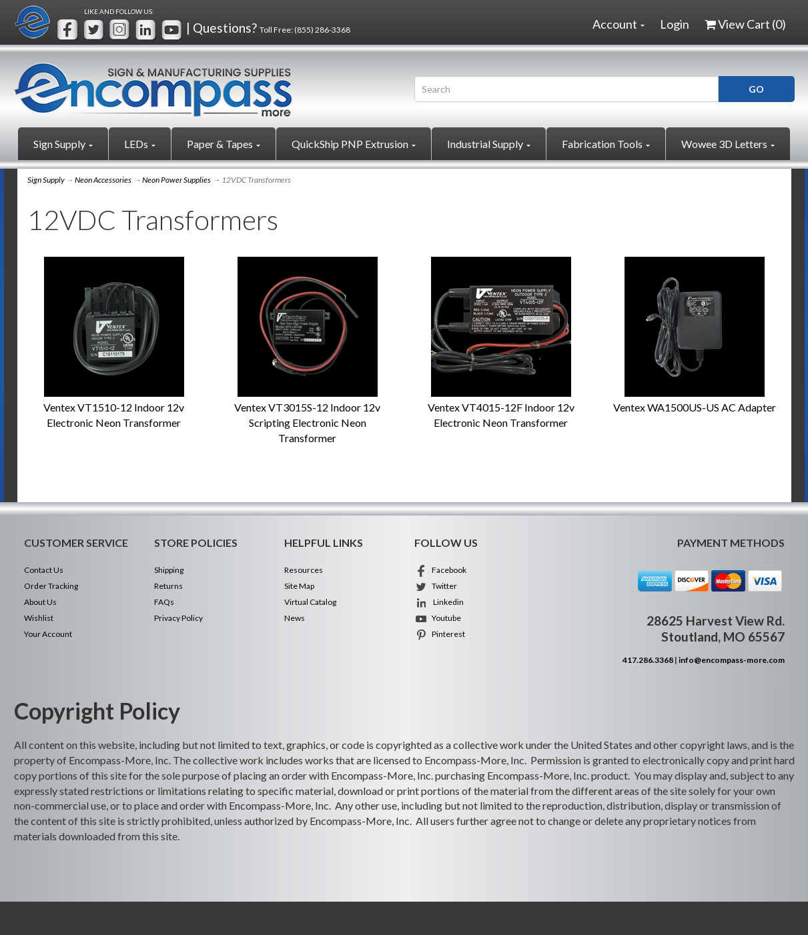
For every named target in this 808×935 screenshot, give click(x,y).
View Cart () (745, 24)
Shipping (168, 570)
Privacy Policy (178, 618)
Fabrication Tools (606, 143)
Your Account (48, 634)
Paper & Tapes (223, 143)
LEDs (139, 143)
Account (618, 24)
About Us (40, 602)
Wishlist (38, 618)
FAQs (164, 602)
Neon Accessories (103, 180)
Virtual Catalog (310, 602)
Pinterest (439, 634)
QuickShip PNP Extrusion (354, 143)
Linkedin (439, 602)
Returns (168, 586)
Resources (303, 570)
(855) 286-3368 (322, 30)
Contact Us (43, 570)
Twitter (435, 586)
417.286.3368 (648, 660)
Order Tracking (51, 586)
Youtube (437, 618)
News (294, 618)
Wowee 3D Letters (728, 143)
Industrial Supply (488, 143)
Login (674, 24)
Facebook (440, 570)
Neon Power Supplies (176, 180)
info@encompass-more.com (732, 660)
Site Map (299, 586)
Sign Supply (63, 143)
